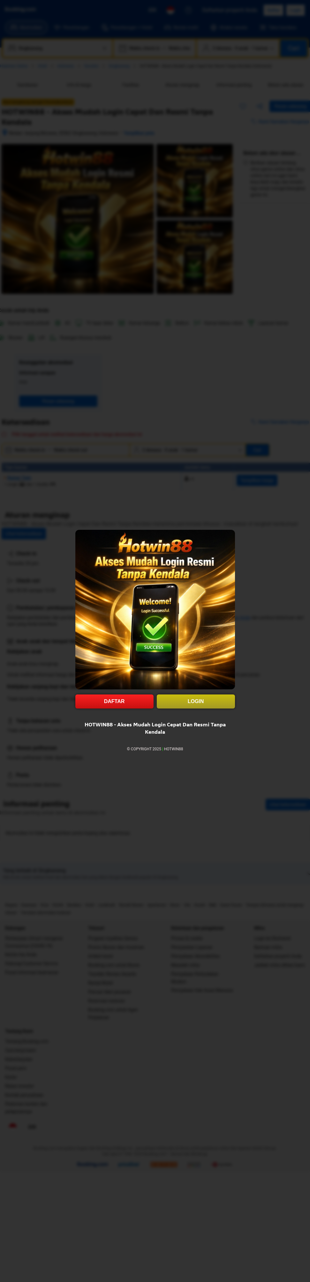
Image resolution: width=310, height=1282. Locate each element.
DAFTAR (114, 701)
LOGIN (196, 701)
